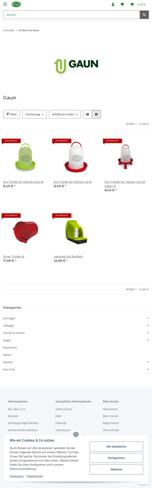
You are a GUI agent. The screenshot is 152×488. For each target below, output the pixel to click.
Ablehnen (116, 469)
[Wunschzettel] (122, 4)
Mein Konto (110, 416)
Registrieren (111, 423)
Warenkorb (110, 409)
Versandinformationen (23, 430)
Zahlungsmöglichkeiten (23, 423)
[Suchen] (71, 14)
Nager (7, 340)
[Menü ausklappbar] (5, 2)
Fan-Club (9, 369)
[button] (113, 4)
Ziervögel (9, 318)
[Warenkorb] (138, 4)
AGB (58, 416)
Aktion (7, 355)
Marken (8, 362)
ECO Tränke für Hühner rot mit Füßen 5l (124, 184)
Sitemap (60, 423)
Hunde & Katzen (14, 333)
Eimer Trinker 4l (13, 256)
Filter (11, 114)
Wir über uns (16, 409)
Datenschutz (35, 476)
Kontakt (13, 416)
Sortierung (33, 114)
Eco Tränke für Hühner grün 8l (23, 182)
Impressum (17, 476)
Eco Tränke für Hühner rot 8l (73, 182)
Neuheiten (10, 347)
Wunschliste (111, 430)
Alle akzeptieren (116, 446)
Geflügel (8, 325)
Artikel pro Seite (63, 114)
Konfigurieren (116, 458)
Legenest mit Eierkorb (68, 256)
